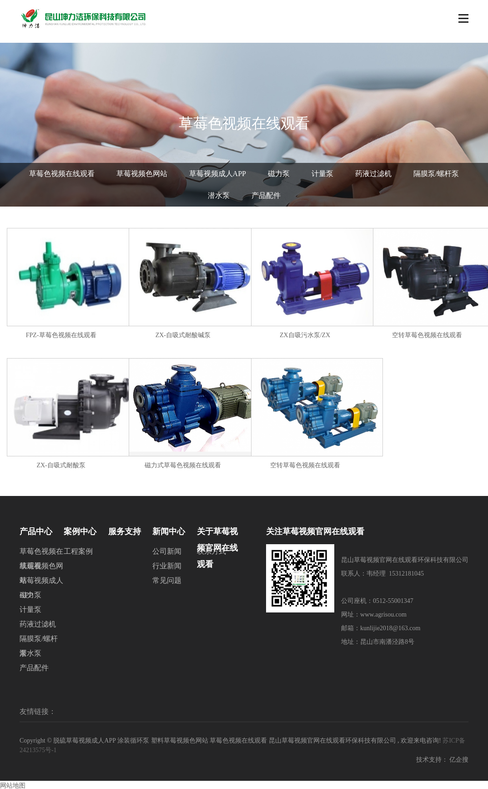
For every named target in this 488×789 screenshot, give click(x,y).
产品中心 (36, 531)
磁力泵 (279, 173)
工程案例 (78, 551)
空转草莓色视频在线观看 (427, 335)
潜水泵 (219, 195)
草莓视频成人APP (217, 173)
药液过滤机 (373, 173)
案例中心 (80, 531)
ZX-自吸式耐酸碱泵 (183, 335)
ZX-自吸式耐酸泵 (60, 465)
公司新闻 (166, 551)
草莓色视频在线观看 (62, 173)
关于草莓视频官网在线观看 (217, 533)
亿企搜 (458, 759)
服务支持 (124, 531)
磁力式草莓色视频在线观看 (183, 465)
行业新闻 (166, 566)
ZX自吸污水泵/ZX (305, 335)
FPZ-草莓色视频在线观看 (61, 335)
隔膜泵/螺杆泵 (436, 173)
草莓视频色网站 (141, 173)
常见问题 (166, 580)
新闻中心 (168, 531)
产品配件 (266, 195)
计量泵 (322, 173)
